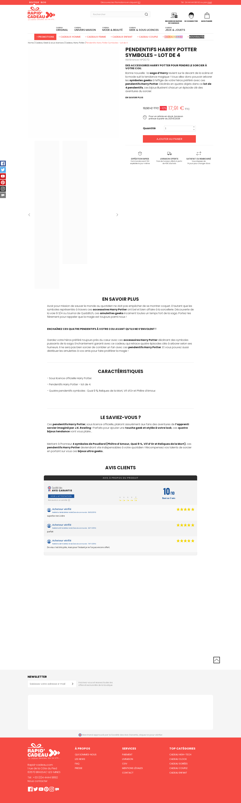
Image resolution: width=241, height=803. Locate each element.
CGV (124, 763)
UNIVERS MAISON (85, 29)
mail (209, 2)
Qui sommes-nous (85, 754)
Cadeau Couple (148, 36)
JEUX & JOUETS (175, 29)
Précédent (29, 214)
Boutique (34, 2)
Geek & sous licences (144, 29)
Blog (43, 2)
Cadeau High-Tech (180, 754)
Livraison (127, 759)
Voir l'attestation (61, 496)
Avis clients (120, 468)
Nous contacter (37, 781)
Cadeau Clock (178, 759)
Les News (80, 759)
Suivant (117, 214)
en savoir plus (134, 97)
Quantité (149, 128)
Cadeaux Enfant (122, 36)
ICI (139, 2)
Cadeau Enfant (178, 772)
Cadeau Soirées (178, 763)
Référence (132, 60)
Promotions (46, 36)
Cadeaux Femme (96, 36)
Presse (78, 768)
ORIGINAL (62, 29)
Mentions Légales (132, 768)
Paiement (127, 754)
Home (31, 42)
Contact (127, 772)
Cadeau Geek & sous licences (49, 42)
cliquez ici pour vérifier (150, 734)
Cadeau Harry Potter (74, 42)
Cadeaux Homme (70, 36)
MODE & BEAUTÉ (112, 29)
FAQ (77, 763)
